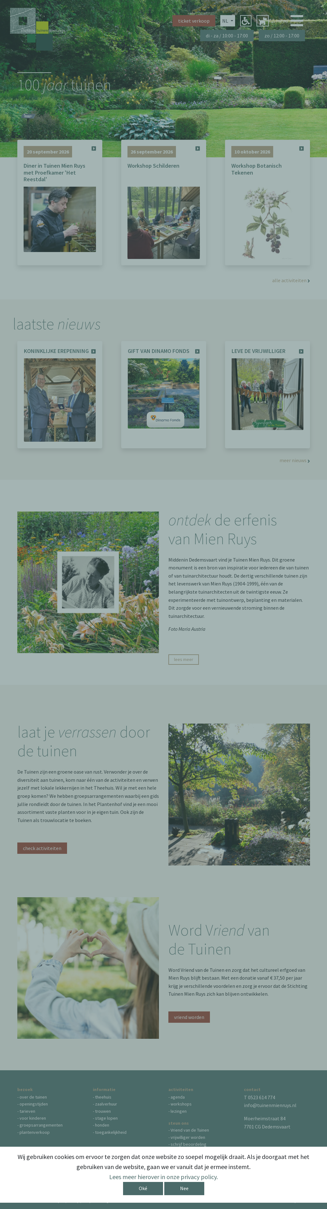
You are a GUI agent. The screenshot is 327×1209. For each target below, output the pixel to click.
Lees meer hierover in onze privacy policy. (163, 1177)
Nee (184, 1188)
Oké (143, 1188)
